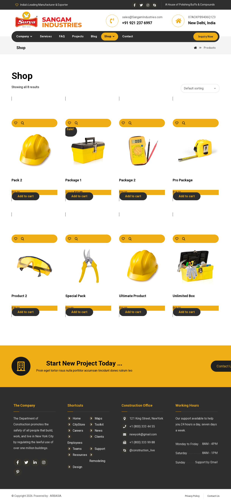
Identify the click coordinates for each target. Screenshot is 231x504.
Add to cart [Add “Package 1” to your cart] (79, 197)
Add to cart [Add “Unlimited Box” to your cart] (187, 312)
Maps (95, 419)
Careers (75, 431)
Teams (74, 449)
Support (97, 449)
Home (74, 419)
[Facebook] (135, 5)
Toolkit (96, 425)
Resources (77, 455)
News (95, 431)
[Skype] (154, 5)
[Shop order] (200, 89)
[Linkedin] (35, 464)
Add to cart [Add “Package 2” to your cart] (133, 197)
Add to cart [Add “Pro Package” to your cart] (187, 197)
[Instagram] (148, 5)
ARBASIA (55, 497)
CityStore (76, 425)
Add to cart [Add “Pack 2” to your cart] (26, 197)
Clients (96, 437)
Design (74, 467)
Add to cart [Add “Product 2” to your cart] (26, 312)
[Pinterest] (18, 473)
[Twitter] (141, 5)
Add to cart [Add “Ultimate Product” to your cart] (133, 312)
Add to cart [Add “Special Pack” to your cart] (79, 312)
